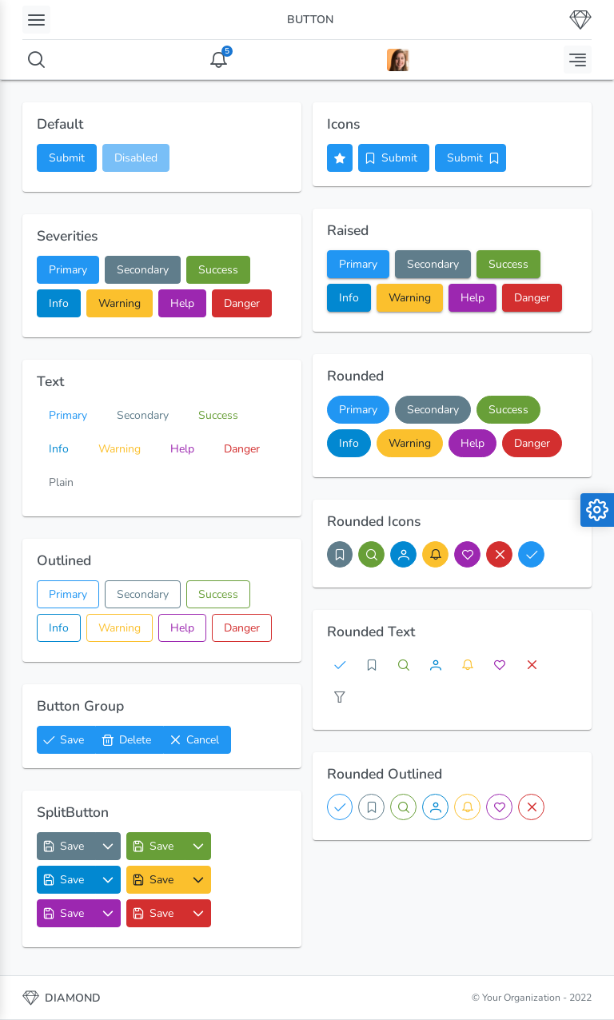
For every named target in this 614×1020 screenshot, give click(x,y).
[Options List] (108, 846)
